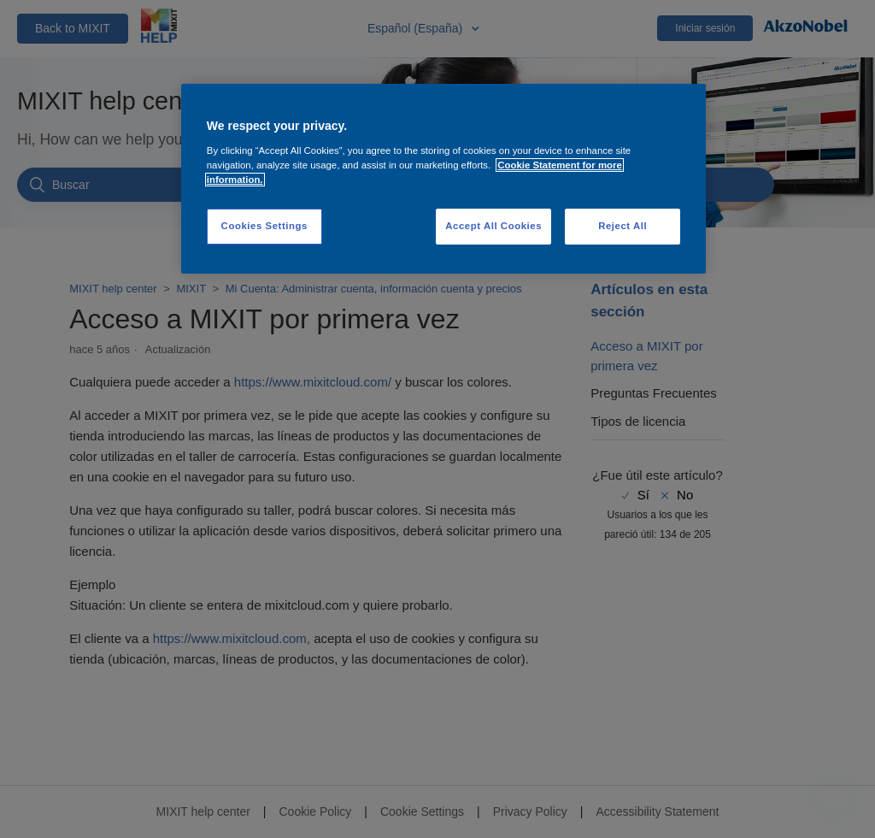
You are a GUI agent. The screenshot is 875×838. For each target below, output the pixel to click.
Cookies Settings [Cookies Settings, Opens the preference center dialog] (264, 226)
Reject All (622, 226)
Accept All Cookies (493, 226)
